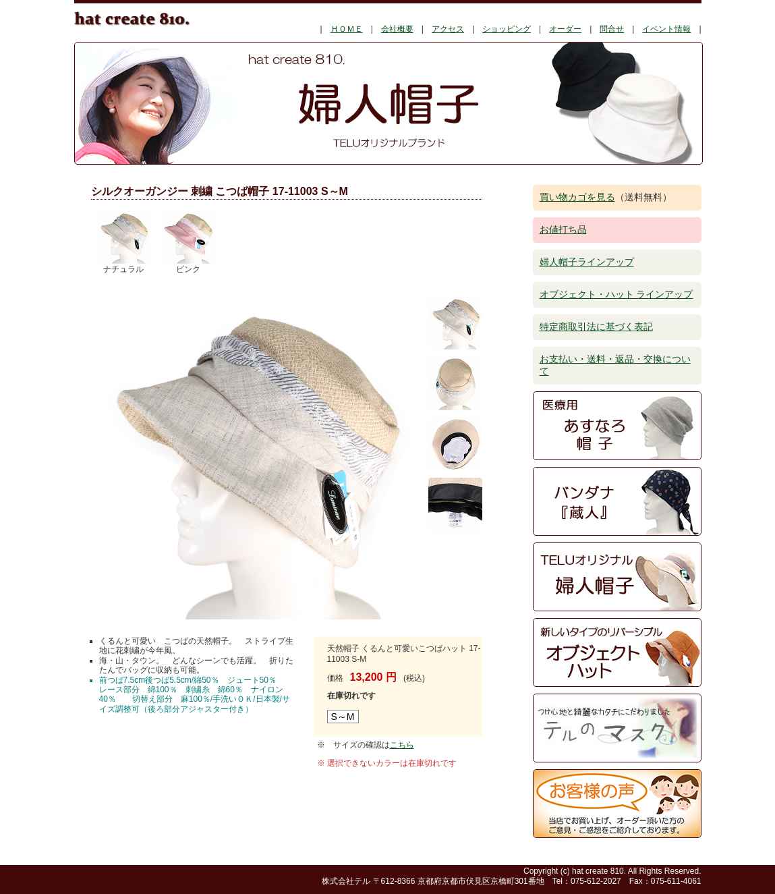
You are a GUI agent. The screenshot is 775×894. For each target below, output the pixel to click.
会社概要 (397, 29)
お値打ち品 (563, 229)
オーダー (565, 29)
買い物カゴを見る (577, 197)
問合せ (612, 29)
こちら (402, 745)
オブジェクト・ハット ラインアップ (616, 294)
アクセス (448, 29)
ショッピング (506, 29)
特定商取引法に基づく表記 (596, 326)
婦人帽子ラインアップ (587, 261)
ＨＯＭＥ (347, 29)
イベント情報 (666, 29)
